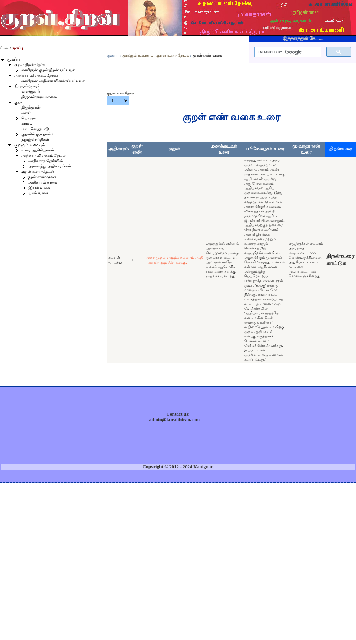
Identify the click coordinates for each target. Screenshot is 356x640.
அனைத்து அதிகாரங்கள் (49, 166)
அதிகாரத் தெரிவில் (45, 161)
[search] (287, 52)
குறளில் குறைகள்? (37, 134)
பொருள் (29, 118)
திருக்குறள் (30, 107)
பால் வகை (38, 193)
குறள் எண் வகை (41, 177)
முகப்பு (113, 55)
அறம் (26, 113)
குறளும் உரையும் (137, 55)
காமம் (26, 123)
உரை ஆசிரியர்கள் (37, 150)
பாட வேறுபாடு (35, 129)
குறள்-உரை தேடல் (172, 55)
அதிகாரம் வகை (42, 182)
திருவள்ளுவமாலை (39, 97)
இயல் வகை (39, 188)
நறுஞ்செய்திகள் (35, 139)
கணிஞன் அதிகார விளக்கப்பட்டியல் (53, 81)
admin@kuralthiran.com (174, 419)
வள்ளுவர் (30, 91)
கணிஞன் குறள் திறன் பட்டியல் (48, 70)
